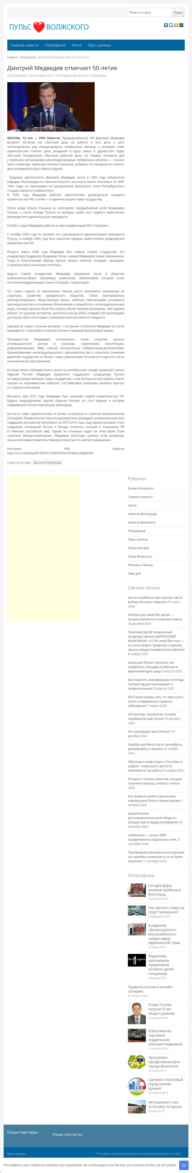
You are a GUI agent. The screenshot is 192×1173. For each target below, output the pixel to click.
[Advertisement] (43, 548)
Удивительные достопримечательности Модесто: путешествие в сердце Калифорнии (153, 817)
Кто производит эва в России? (149, 731)
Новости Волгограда (142, 514)
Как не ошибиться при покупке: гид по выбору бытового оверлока (155, 599)
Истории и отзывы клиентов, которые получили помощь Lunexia (155, 781)
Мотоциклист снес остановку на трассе (165, 1104)
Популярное (55, 45)
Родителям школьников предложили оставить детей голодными (161, 965)
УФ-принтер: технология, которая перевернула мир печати (152, 716)
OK (184, 1165)
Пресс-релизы (99, 45)
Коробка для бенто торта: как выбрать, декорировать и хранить (155, 746)
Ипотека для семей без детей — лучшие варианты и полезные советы (155, 617)
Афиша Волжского (75, 75)
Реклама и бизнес (140, 565)
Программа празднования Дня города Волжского (163, 1061)
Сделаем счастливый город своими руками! (165, 1084)
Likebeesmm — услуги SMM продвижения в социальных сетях (152, 837)
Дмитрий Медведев (48, 463)
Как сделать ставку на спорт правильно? (166, 909)
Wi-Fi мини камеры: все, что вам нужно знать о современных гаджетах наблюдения (155, 701)
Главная (12, 57)
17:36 (45, 75)
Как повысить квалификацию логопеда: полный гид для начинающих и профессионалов (156, 684)
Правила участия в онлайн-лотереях (150, 989)
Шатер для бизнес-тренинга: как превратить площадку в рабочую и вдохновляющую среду (153, 666)
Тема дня (134, 573)
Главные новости (24, 45)
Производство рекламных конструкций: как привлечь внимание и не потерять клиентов (156, 856)
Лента (77, 45)
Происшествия (138, 548)
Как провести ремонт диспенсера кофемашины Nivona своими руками (154, 798)
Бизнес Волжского (141, 488)
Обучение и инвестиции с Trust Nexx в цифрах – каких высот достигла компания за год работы (155, 766)
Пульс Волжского (140, 556)
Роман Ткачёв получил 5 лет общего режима (161, 1009)
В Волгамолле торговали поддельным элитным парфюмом (165, 1037)
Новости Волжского (142, 522)
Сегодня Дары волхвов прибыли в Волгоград (164, 890)
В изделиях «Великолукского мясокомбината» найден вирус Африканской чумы (164, 934)
